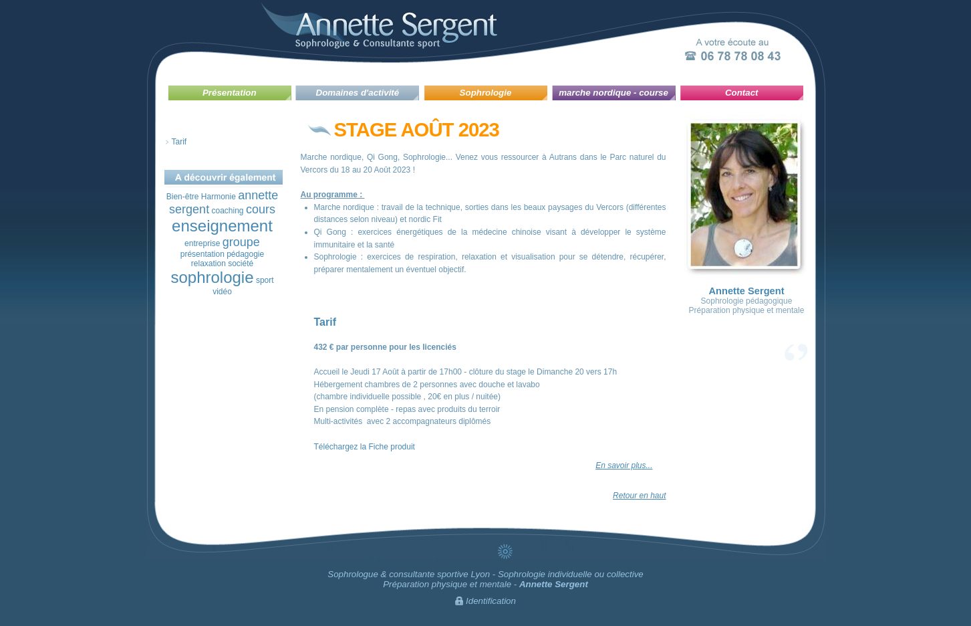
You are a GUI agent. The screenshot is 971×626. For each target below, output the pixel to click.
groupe (241, 242)
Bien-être (182, 196)
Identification (491, 601)
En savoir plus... (623, 465)
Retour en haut (639, 495)
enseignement (222, 226)
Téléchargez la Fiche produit (364, 446)
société (240, 263)
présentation (202, 254)
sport (265, 280)
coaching (227, 210)
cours (260, 209)
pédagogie (245, 254)
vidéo (222, 291)
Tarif (179, 141)
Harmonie (218, 196)
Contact (741, 93)
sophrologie (211, 277)
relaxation (208, 263)
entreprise (202, 243)
